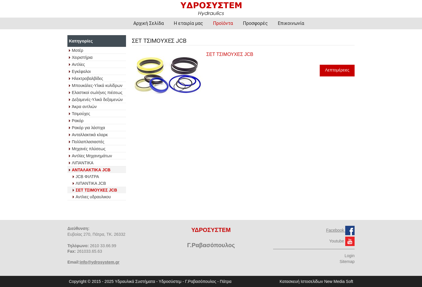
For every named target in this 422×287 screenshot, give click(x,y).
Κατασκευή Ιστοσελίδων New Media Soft (316, 281)
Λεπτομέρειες (337, 70)
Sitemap (347, 261)
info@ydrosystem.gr (100, 262)
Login (350, 255)
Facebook (335, 230)
